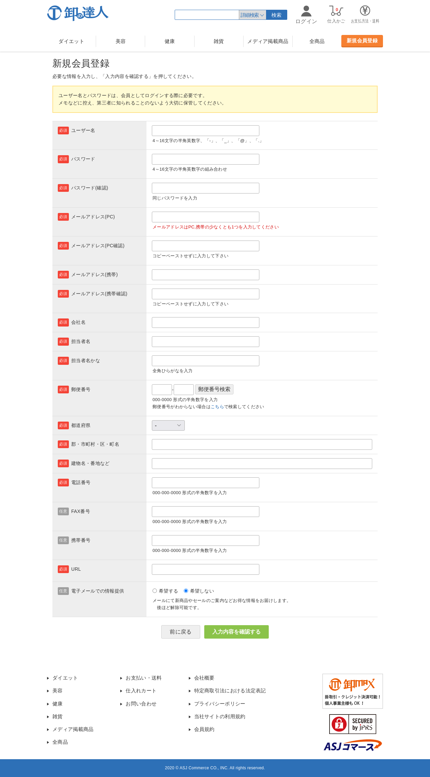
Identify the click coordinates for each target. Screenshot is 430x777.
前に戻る (180, 632)
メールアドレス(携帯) (94, 274)
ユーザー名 (83, 130)
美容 (121, 41)
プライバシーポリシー (220, 703)
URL (76, 569)
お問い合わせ (141, 703)
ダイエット (71, 41)
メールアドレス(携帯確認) (99, 293)
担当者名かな (85, 360)
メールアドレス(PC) (93, 216)
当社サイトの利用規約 (220, 716)
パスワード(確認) (89, 187)
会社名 (78, 322)
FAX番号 (80, 511)
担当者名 (80, 341)
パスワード (83, 159)
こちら (217, 406)
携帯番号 (80, 540)
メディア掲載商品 (267, 41)
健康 (170, 41)
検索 (276, 15)
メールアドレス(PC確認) (98, 245)
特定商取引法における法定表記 (230, 690)
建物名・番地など (90, 463)
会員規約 (204, 729)
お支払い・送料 (144, 678)
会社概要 (204, 678)
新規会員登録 (362, 40)
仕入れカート (141, 690)
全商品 (317, 41)
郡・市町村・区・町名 (95, 444)
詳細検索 (250, 15)
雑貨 (219, 41)
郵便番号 (80, 389)
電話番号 (80, 482)
